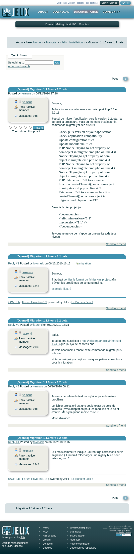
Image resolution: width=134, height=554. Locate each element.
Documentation (86, 11)
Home (37, 42)
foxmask (38, 263)
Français (51, 42)
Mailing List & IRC (66, 24)
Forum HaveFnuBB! (34, 302)
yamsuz (26, 93)
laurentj (37, 324)
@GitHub (14, 302)
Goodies (84, 24)
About (43, 11)
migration (85, 263)
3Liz (22, 537)
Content (71, 3)
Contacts (47, 543)
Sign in (105, 3)
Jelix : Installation (72, 42)
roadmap (75, 539)
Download (61, 11)
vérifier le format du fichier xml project (87, 279)
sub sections (92, 3)
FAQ (45, 531)
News (45, 527)
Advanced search (19, 66)
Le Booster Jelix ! (82, 302)
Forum (49, 24)
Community (111, 11)
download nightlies (80, 527)
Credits (46, 539)
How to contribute (80, 543)
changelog (76, 531)
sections (80, 3)
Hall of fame (49, 535)
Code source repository (83, 547)
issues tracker (78, 535)
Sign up (113, 3)
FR (127, 3)
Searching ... (16, 62)
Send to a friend (116, 244)
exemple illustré (61, 288)
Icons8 (128, 530)
